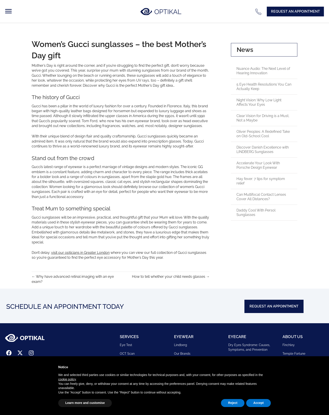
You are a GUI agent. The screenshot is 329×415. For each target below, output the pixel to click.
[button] (295, 11)
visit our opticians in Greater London (80, 253)
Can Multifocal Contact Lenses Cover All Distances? (261, 196)
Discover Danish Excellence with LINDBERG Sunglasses (262, 149)
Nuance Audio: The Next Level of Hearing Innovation (263, 71)
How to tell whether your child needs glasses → (171, 276)
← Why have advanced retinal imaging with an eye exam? (73, 279)
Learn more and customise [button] (85, 403)
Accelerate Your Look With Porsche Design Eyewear (258, 165)
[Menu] (9, 11)
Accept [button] (258, 403)
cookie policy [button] (67, 379)
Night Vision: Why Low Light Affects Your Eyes (258, 102)
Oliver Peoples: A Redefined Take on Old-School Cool (263, 133)
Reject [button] (232, 403)
